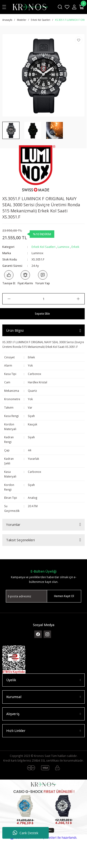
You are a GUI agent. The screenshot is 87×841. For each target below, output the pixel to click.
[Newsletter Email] (43, 596)
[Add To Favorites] (78, 40)
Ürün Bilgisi (15, 330)
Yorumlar (13, 524)
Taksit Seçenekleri (20, 540)
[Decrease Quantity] (9, 298)
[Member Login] (74, 7)
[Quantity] (43, 298)
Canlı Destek (25, 832)
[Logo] (30, 6)
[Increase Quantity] (78, 298)
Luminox (63, 247)
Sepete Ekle (42, 313)
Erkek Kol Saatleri (43, 247)
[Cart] (82, 7)
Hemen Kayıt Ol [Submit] (64, 596)
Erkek (75, 247)
